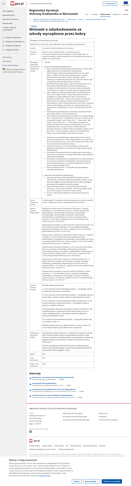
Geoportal (102, 446)
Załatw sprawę (106, 14)
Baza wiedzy (7, 61)
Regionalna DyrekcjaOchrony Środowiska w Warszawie (54, 12)
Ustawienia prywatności (66, 449)
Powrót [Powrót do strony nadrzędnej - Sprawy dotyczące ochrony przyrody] (34, 26)
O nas (87, 14)
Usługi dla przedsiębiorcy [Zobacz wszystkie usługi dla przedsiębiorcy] (14, 41)
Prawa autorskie (76, 446)
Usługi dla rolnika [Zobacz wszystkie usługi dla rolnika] (10, 50)
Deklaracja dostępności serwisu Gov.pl (43, 449)
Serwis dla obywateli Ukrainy (14, 70)
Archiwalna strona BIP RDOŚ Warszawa (76, 420)
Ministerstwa (7, 23)
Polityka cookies (35, 446)
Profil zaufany (7, 57)
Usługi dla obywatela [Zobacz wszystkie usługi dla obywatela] (12, 37)
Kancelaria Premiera (10, 19)
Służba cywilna (48, 446)
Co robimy (94, 14)
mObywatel (111, 4)
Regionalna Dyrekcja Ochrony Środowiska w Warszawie (49, 19)
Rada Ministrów (9, 15)
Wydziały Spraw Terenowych (73, 413)
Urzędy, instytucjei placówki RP (9, 28)
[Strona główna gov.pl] (17, 3)
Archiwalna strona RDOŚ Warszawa (75, 417)
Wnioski (81, 19)
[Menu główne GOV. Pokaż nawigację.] (3, 3)
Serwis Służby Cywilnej (10, 65)
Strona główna (10, 11)
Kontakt (126, 14)
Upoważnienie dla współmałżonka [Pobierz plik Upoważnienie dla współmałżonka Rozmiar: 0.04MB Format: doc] (52, 384)
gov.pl (35, 441)
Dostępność (103, 417)
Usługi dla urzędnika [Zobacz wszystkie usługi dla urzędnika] (12, 46)
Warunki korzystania (91, 446)
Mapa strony (103, 413)
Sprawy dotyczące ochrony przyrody (96, 19)
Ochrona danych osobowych (109, 420)
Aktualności (117, 14)
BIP (68, 446)
